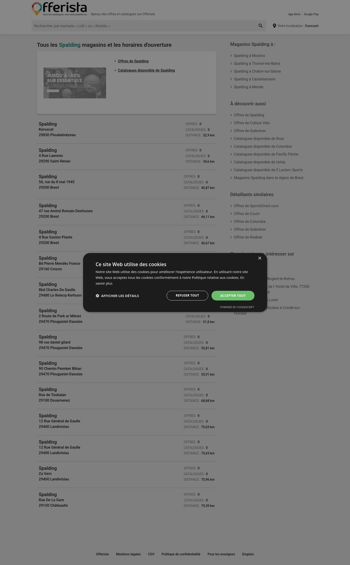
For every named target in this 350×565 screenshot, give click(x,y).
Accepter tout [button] (232, 295)
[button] (117, 295)
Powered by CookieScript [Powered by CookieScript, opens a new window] (237, 307)
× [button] (259, 258)
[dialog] (175, 282)
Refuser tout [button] (186, 295)
